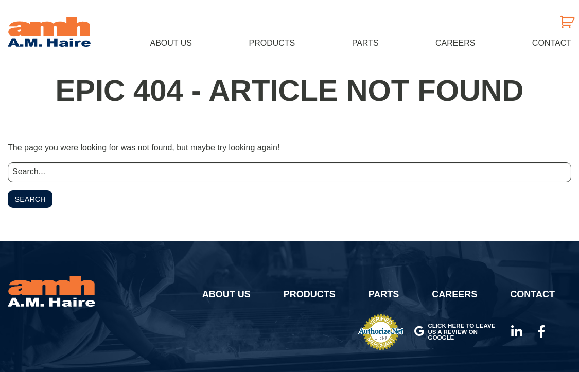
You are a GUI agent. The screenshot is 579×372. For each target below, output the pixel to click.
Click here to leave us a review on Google (454, 331)
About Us (171, 43)
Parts (365, 43)
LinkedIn (516, 332)
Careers (455, 43)
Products (272, 43)
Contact (551, 43)
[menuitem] (171, 42)
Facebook (541, 332)
